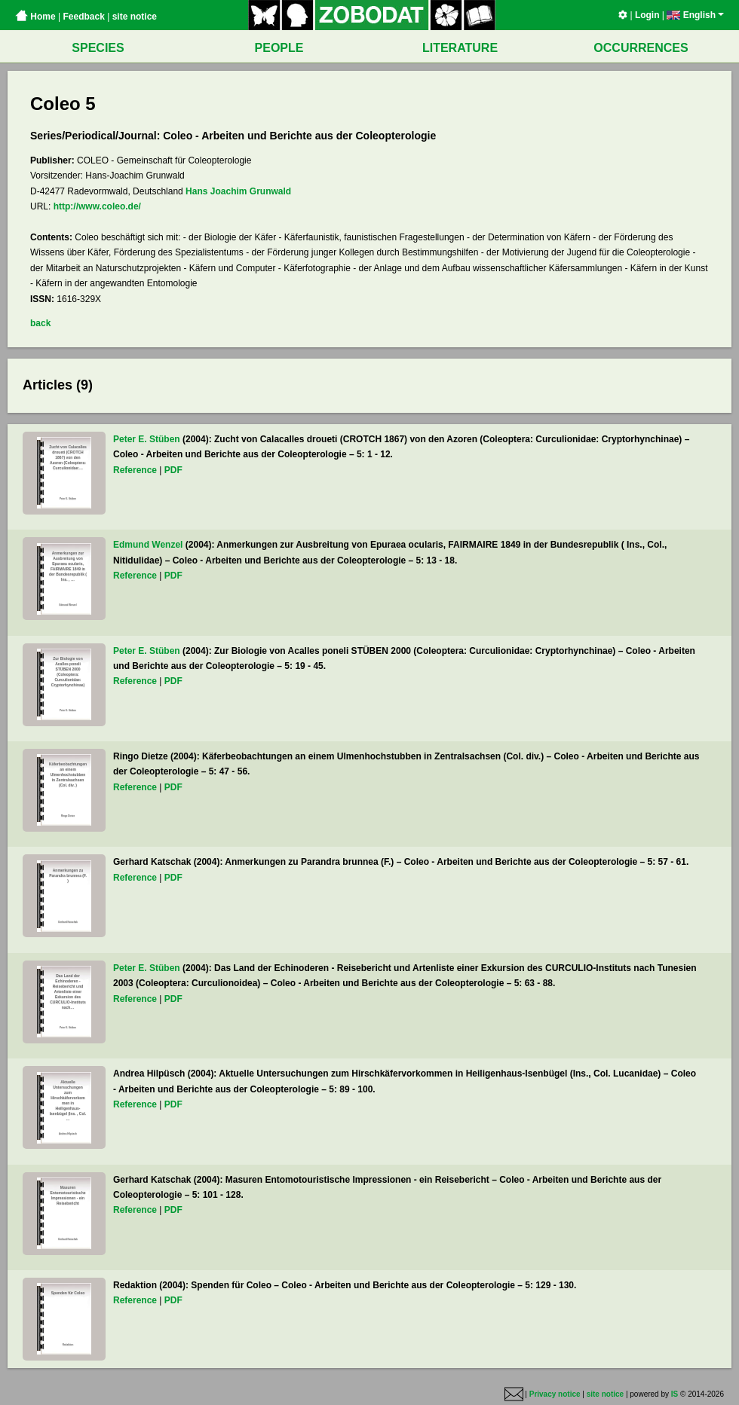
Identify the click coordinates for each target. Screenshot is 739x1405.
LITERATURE (460, 47)
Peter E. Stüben (146, 439)
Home (35, 16)
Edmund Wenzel (147, 544)
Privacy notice (555, 1394)
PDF (173, 470)
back (40, 323)
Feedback (83, 16)
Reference (135, 470)
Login (647, 15)
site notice (134, 16)
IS (674, 1394)
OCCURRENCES (640, 47)
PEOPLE (279, 47)
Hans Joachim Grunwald (238, 191)
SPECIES (98, 47)
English (695, 15)
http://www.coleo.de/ (97, 206)
